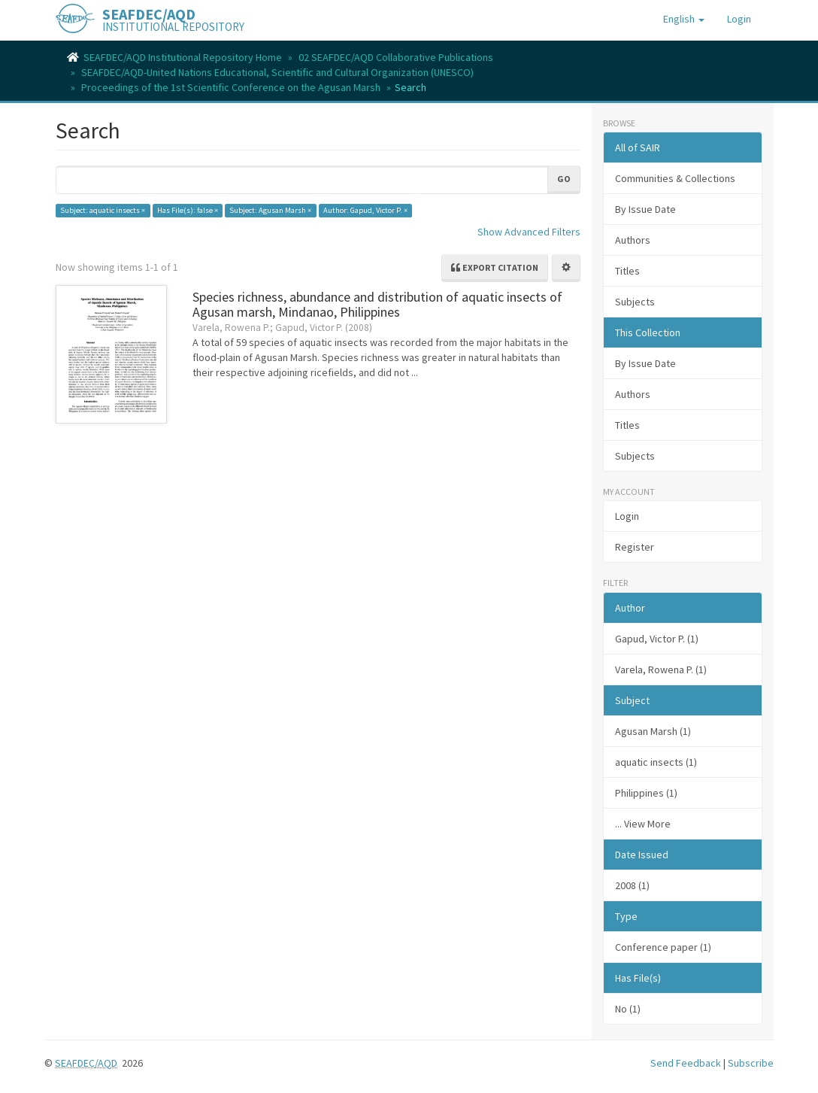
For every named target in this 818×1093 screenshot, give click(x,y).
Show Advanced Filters (528, 231)
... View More (643, 823)
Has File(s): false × (187, 210)
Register (634, 547)
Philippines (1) (646, 793)
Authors (632, 240)
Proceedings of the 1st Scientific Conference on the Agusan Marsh (230, 87)
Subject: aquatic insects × (102, 210)
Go (564, 178)
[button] (684, 19)
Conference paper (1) (663, 947)
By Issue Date (645, 209)
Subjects (635, 301)
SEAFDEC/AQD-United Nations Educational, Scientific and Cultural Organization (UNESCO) (277, 72)
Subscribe (751, 1063)
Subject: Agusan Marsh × (270, 210)
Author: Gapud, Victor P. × (365, 210)
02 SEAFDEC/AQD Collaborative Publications (395, 57)
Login (627, 516)
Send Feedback (685, 1063)
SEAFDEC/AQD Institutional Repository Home (182, 57)
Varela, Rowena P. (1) (661, 669)
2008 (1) (632, 885)
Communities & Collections (675, 178)
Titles (627, 271)
